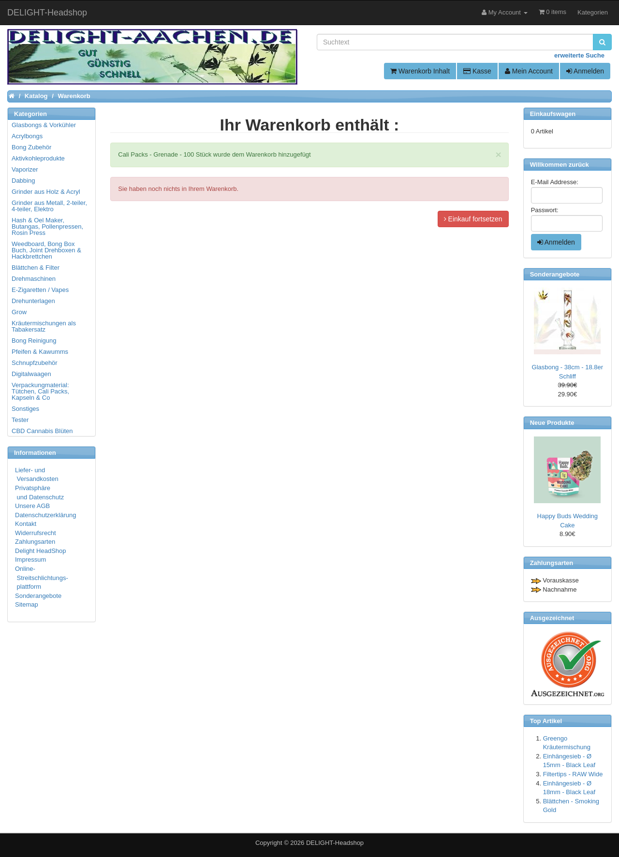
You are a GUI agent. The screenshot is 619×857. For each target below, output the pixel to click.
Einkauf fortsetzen (473, 219)
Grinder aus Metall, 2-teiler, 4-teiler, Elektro (49, 206)
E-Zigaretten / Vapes (40, 289)
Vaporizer (25, 169)
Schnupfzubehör (35, 362)
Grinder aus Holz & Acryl (46, 191)
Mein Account (529, 71)
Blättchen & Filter (35, 267)
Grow (19, 312)
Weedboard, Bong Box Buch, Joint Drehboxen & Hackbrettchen (46, 250)
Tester (20, 419)
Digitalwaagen (31, 374)
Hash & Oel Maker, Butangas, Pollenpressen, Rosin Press (47, 226)
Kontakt (25, 523)
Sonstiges (25, 408)
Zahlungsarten (35, 541)
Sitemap (26, 604)
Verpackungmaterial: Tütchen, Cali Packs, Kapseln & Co (40, 391)
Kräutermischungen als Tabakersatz (44, 326)
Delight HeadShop (40, 550)
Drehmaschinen (34, 278)
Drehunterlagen (33, 301)
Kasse (477, 71)
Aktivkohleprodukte (38, 158)
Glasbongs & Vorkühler (44, 125)
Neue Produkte (552, 422)
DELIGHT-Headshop (335, 842)
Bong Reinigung (34, 340)
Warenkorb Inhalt (420, 71)
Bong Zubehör (31, 147)
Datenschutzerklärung (45, 515)
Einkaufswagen (553, 113)
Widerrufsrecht (35, 533)
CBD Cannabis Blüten (42, 431)
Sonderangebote (38, 595)
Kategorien (592, 12)
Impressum (30, 559)
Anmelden (585, 71)
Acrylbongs (27, 136)
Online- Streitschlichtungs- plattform (41, 577)
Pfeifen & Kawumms (40, 351)
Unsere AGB (32, 505)
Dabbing (23, 180)
